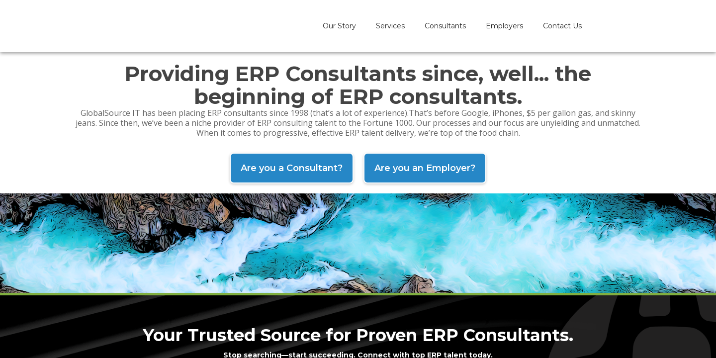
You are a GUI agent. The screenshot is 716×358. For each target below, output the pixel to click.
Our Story (339, 25)
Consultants (445, 25)
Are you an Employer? (424, 168)
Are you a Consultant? (292, 168)
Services (390, 25)
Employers (504, 25)
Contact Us (562, 25)
